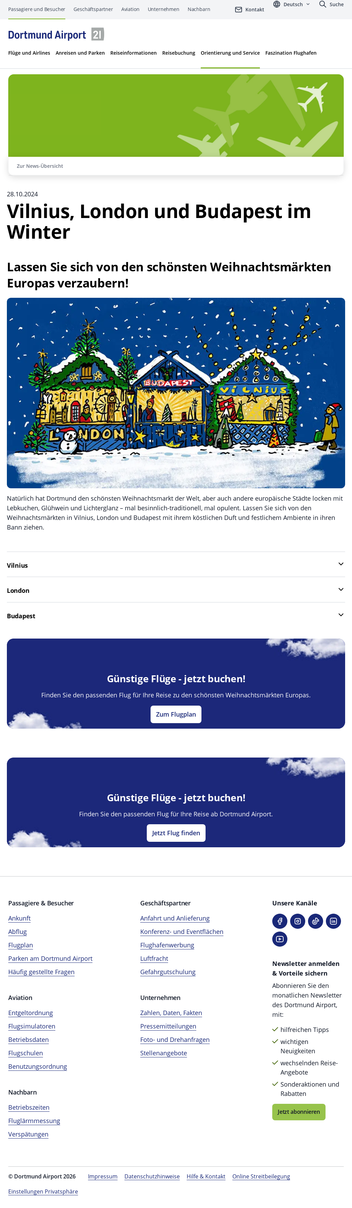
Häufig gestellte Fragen (41, 972)
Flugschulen (25, 1053)
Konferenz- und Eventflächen (181, 931)
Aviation (130, 9)
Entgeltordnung (30, 1013)
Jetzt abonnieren (299, 1112)
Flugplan (20, 945)
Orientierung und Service (230, 53)
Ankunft (19, 918)
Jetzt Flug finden (176, 833)
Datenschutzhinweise (152, 1176)
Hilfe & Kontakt (206, 1176)
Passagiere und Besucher (36, 9)
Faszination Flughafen (291, 53)
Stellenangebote (163, 1053)
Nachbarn (199, 9)
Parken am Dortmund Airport (50, 958)
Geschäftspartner (93, 9)
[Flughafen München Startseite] (56, 34)
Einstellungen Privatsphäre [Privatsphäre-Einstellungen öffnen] (43, 1191)
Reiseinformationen (133, 53)
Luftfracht (154, 958)
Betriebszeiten (29, 1107)
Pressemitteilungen (168, 1026)
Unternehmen (163, 9)
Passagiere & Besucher (41, 903)
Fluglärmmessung (34, 1121)
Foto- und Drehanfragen (175, 1039)
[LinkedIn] (333, 921)
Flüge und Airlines (29, 53)
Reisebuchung (178, 53)
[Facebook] (279, 921)
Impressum (103, 1176)
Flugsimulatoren (31, 1026)
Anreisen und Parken (80, 53)
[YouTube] (279, 939)
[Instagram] (297, 921)
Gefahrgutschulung (168, 972)
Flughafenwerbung (167, 945)
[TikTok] (315, 921)
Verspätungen (28, 1134)
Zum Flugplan (176, 714)
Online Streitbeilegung (261, 1176)
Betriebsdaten (28, 1039)
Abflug (17, 931)
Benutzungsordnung (37, 1066)
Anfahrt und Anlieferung (175, 918)
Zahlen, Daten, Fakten (171, 1013)
